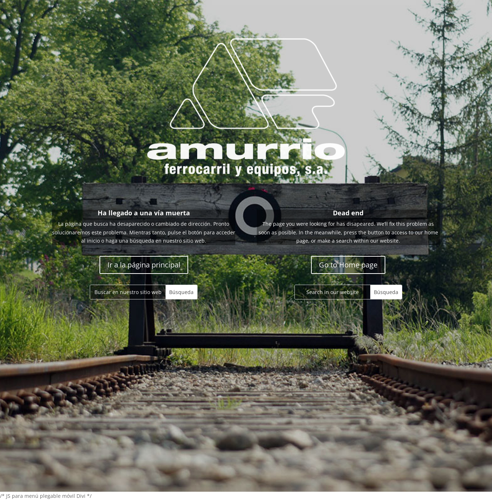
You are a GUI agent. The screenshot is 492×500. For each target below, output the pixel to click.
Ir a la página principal (143, 265)
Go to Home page (348, 265)
